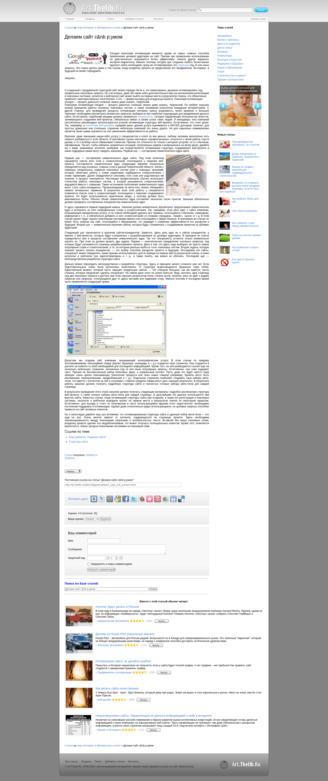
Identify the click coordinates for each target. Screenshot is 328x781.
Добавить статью (115, 761)
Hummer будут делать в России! (117, 606)
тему (79, 27)
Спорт (220, 71)
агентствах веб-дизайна (100, 125)
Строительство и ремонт (231, 75)
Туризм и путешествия (230, 79)
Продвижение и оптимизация (115, 672)
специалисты (145, 116)
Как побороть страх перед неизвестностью (239, 226)
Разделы (86, 761)
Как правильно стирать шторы (239, 250)
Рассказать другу (78, 498)
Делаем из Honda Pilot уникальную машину (125, 634)
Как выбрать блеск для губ (239, 201)
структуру (183, 65)
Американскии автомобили (113, 621)
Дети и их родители (228, 43)
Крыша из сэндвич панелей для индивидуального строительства (236, 171)
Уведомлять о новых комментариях (109, 564)
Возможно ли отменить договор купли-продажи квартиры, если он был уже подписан (239, 187)
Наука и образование (229, 67)
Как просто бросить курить (237, 262)
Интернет (88, 27)
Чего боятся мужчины (238, 213)
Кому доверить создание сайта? (87, 437)
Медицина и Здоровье (230, 63)
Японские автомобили (110, 645)
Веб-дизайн (104, 699)
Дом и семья (224, 47)
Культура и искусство (229, 59)
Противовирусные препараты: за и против (239, 144)
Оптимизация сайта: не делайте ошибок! (123, 661)
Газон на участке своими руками (240, 238)
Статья (69, 27)
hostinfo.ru (137, 462)
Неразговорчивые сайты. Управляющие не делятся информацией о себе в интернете (154, 715)
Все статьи (71, 761)
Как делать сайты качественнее (117, 688)
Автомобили (224, 35)
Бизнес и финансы (228, 39)
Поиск (98, 761)
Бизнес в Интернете (109, 729)
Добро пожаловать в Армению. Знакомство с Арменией (239, 156)
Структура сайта (78, 441)
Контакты (133, 761)
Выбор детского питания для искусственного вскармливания (239, 89)
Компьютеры (224, 55)
